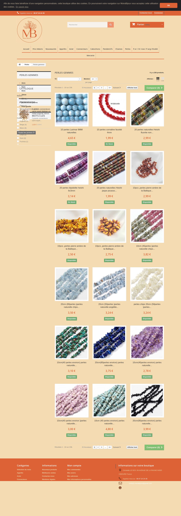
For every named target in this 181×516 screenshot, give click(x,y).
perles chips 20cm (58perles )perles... (147, 305)
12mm (23, 99)
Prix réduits (38, 49)
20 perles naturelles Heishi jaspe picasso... (109, 189)
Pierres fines (26, 140)
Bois (23, 130)
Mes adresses (72, 476)
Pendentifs (107, 49)
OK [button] (168, 5)
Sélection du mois (24, 469)
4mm (23, 83)
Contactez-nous (146, 13)
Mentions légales (48, 479)
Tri (56, 79)
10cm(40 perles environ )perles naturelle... (71, 422)
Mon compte (74, 465)
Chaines (118, 49)
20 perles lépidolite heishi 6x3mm (72, 189)
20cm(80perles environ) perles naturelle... (109, 363)
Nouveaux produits (49, 469)
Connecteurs (81, 49)
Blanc (23, 155)
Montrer (87, 79)
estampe (40, 235)
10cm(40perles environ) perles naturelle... (147, 363)
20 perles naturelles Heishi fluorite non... (147, 131)
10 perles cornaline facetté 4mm (109, 131)
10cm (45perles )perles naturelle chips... (147, 247)
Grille (158, 79)
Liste (162, 79)
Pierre (23, 133)
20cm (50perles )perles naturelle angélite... (109, 305)
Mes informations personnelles (79, 479)
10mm (23, 95)
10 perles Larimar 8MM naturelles (72, 131)
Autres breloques (25, 243)
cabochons (22, 239)
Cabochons (95, 49)
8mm (23, 91)
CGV (44, 482)
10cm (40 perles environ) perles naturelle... (109, 422)
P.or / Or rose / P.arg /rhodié (145, 49)
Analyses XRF (47, 495)
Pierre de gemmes (29, 136)
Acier (71, 49)
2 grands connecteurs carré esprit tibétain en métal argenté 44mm (41, 189)
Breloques (31, 232)
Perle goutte (26, 106)
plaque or (33, 239)
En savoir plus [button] (22, 7)
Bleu (23, 159)
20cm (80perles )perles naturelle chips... (72, 305)
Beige (23, 152)
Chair (23, 162)
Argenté (24, 149)
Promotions (27, 180)
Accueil (26, 49)
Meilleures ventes (49, 473)
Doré (23, 166)
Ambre (23, 126)
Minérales (42, 232)
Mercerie (90, 55)
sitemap (45, 498)
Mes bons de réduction (76, 482)
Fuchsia (24, 169)
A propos (45, 486)
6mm (23, 87)
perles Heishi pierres (29, 102)
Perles (127, 49)
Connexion (158, 13)
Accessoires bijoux (25, 228)
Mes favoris (71, 486)
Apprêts (62, 49)
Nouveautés (51, 49)
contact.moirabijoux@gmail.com (140, 483)
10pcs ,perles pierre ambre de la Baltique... (147, 189)
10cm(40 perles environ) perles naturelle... (71, 363)
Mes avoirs (71, 473)
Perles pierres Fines (26, 235)
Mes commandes (73, 469)
